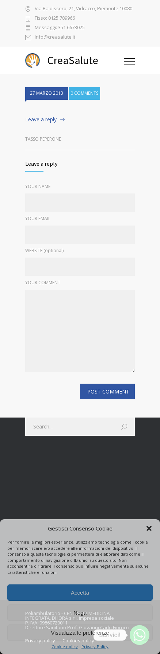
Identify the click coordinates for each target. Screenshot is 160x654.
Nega (80, 613)
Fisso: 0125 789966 (55, 18)
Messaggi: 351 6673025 (60, 28)
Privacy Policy (94, 647)
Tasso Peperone (43, 139)
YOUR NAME (37, 186)
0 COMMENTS (84, 96)
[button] (149, 528)
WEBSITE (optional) (44, 250)
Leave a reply (41, 119)
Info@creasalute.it (55, 37)
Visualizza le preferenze (80, 633)
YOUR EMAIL (37, 218)
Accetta (80, 593)
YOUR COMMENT (42, 282)
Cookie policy (65, 647)
